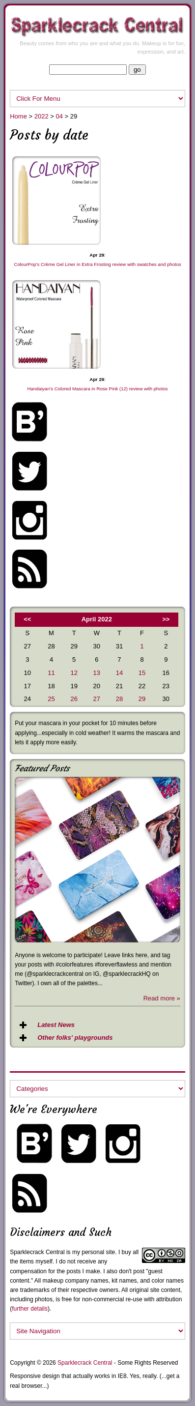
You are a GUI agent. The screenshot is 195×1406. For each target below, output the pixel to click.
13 (96, 672)
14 (119, 672)
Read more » (161, 998)
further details (30, 1308)
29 (142, 699)
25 (51, 699)
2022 (41, 116)
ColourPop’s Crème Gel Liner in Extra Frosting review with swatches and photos (97, 264)
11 (51, 672)
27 (96, 699)
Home (18, 116)
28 (119, 699)
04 (59, 116)
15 (142, 672)
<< (27, 619)
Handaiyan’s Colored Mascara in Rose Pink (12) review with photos (97, 388)
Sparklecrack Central (37, 1252)
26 (73, 699)
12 (73, 672)
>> (165, 619)
